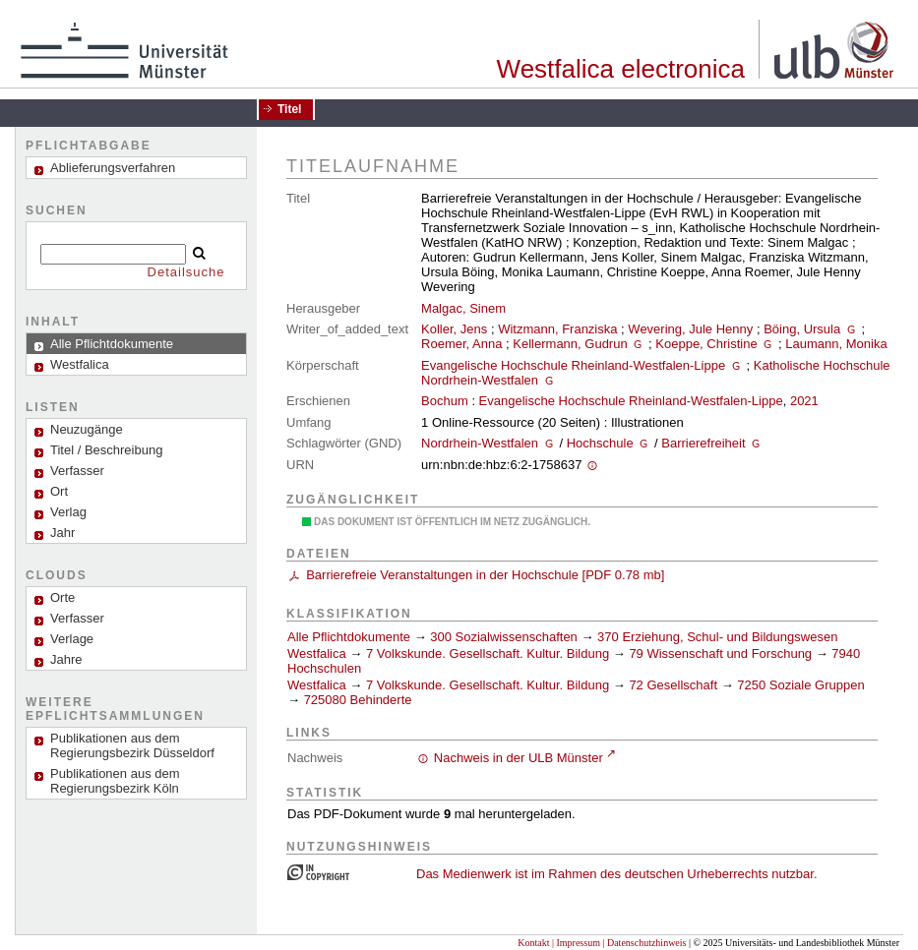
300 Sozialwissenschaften (504, 636)
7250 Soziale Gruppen (800, 685)
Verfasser (77, 470)
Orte (62, 597)
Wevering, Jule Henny (690, 329)
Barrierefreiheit (703, 443)
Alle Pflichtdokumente (350, 636)
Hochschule (600, 443)
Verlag (68, 512)
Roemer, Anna (461, 343)
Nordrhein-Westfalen (479, 443)
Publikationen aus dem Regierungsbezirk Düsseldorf (132, 745)
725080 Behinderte (358, 699)
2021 (804, 400)
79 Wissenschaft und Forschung (720, 653)
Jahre (66, 659)
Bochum (444, 400)
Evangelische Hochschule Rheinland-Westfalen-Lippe (573, 365)
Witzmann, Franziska (557, 329)
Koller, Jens (454, 329)
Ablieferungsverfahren (112, 167)
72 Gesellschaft (673, 685)
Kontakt (533, 942)
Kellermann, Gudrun (570, 343)
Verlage (71, 638)
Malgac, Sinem (463, 308)
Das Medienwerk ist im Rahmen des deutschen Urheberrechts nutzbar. (617, 873)
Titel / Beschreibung (106, 450)
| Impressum (576, 942)
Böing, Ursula (802, 329)
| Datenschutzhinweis (644, 942)
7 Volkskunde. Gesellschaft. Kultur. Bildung (487, 653)
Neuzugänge (86, 429)
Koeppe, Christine (706, 343)
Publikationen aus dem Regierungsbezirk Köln (115, 781)
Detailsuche (186, 272)
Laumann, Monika (836, 343)
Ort (59, 491)
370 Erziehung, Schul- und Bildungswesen (717, 636)
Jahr (62, 532)
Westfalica (316, 653)
